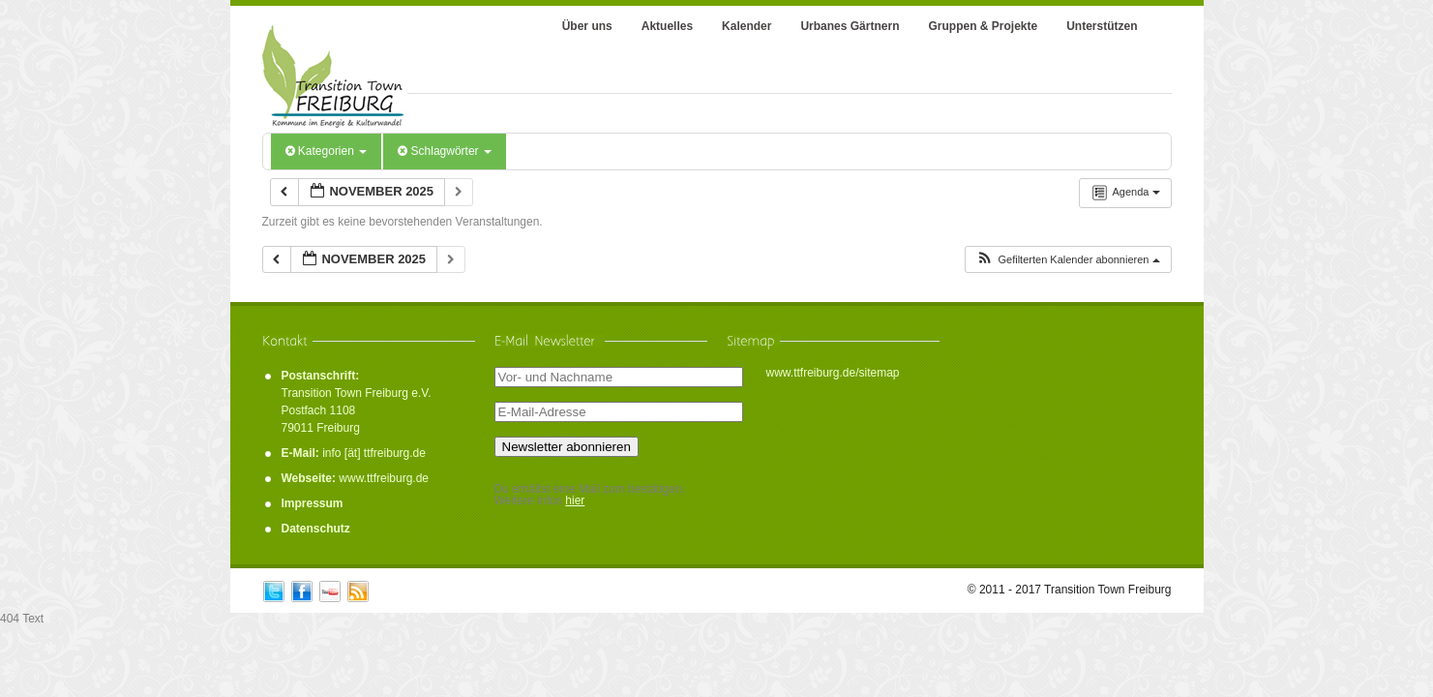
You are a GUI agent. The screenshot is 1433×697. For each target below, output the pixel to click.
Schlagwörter (445, 151)
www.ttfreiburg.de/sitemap (832, 372)
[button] (1067, 260)
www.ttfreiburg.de (384, 478)
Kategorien (326, 151)
